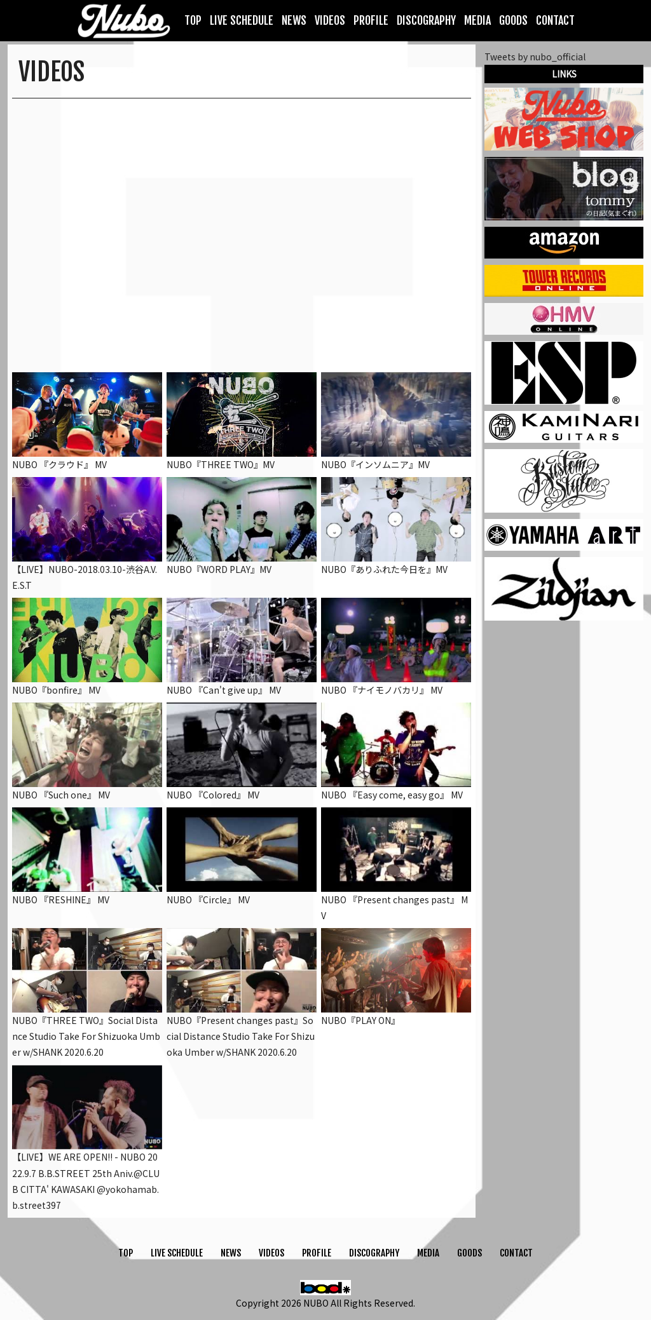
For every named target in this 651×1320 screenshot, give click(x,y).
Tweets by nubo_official (535, 56)
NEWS (294, 20)
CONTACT (555, 20)
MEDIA (477, 20)
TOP (193, 20)
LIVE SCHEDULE (241, 20)
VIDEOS (330, 20)
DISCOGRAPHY (426, 20)
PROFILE (370, 20)
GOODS (513, 20)
